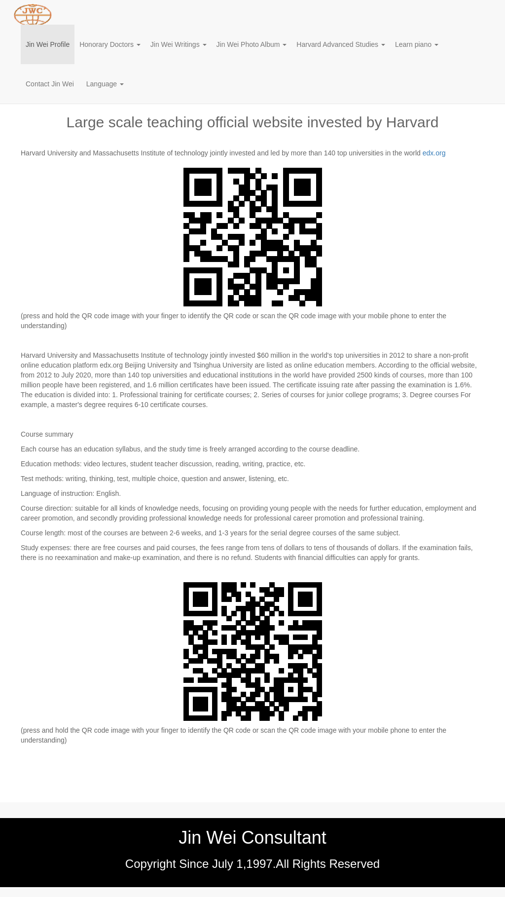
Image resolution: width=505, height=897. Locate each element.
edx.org (434, 153)
